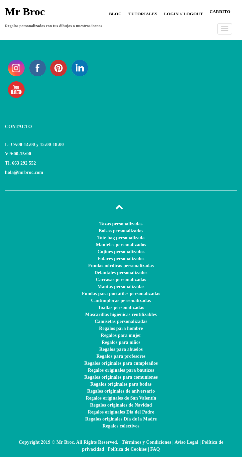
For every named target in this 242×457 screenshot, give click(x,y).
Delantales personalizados (120, 272)
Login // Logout (183, 13)
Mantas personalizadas (121, 286)
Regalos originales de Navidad (121, 405)
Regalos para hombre (121, 328)
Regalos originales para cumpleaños (121, 363)
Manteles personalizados (121, 244)
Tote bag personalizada (121, 237)
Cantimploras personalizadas (121, 300)
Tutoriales (142, 13)
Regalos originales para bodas (121, 384)
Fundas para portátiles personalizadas (121, 293)
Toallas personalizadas (121, 307)
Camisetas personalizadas (121, 321)
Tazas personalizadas (121, 223)
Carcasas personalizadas (121, 279)
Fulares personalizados (120, 258)
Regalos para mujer (121, 335)
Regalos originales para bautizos (121, 370)
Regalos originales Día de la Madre (121, 419)
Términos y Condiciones (146, 442)
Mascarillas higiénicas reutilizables (121, 314)
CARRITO (219, 11)
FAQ (155, 449)
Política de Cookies (127, 449)
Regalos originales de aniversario (121, 391)
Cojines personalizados (121, 251)
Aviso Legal (186, 442)
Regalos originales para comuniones (121, 377)
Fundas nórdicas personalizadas (121, 265)
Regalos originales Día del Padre (121, 412)
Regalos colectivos (120, 425)
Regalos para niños (120, 342)
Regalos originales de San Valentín (121, 398)
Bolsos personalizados (121, 230)
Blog (115, 13)
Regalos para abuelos (121, 349)
